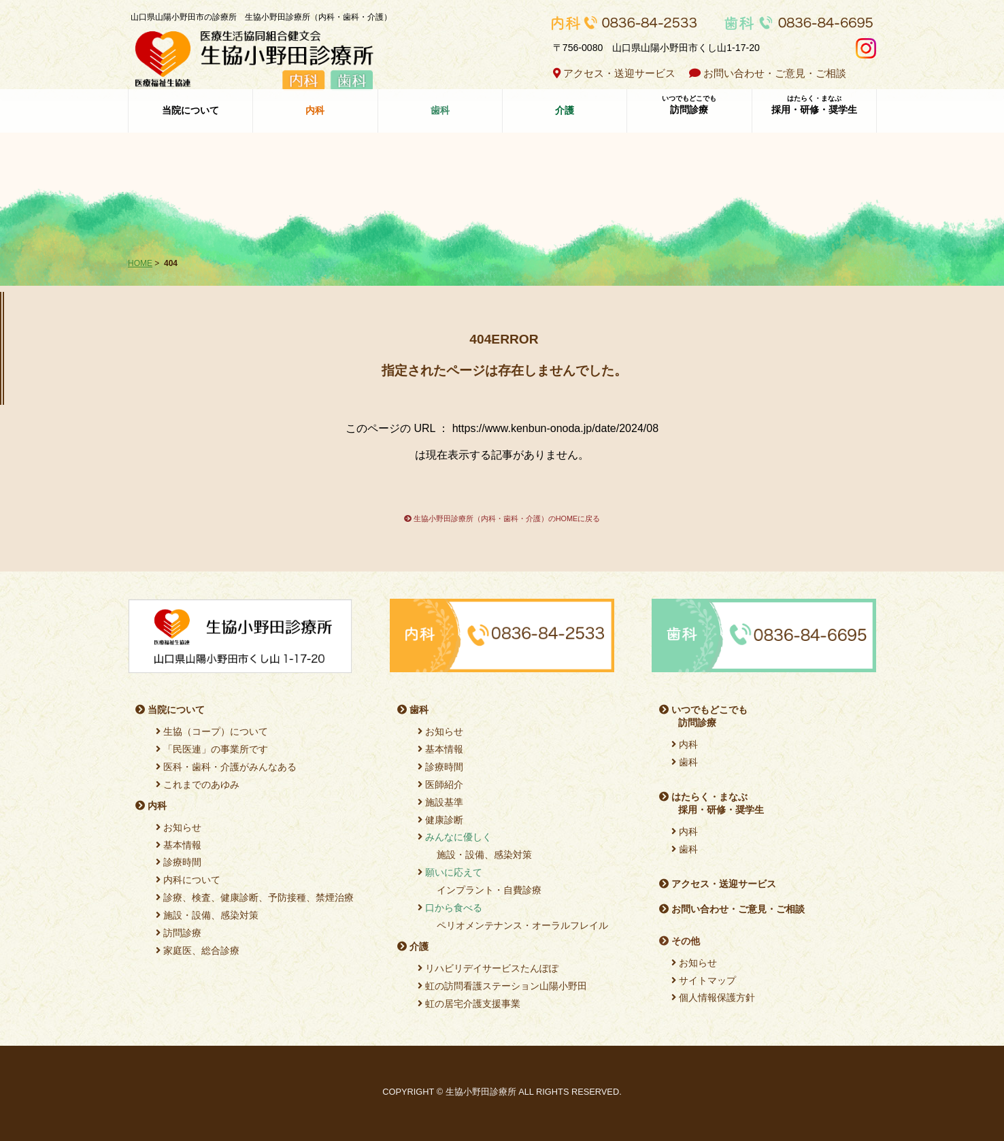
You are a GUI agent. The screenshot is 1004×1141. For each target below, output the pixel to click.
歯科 (413, 709)
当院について (190, 109)
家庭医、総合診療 (197, 950)
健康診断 (440, 819)
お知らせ (178, 827)
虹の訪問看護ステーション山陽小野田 (502, 985)
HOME (140, 263)
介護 (413, 946)
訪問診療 (689, 103)
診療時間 (178, 862)
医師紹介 (440, 784)
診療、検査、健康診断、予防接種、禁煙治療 (255, 897)
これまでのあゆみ (197, 784)
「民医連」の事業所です (212, 749)
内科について (188, 879)
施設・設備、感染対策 (207, 915)
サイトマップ (703, 980)
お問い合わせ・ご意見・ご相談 (767, 73)
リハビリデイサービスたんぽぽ (488, 968)
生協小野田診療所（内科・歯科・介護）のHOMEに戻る (502, 518)
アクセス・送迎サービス (614, 73)
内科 (151, 805)
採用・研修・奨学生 (814, 103)
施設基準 (440, 802)
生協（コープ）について (212, 731)
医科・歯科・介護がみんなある (226, 766)
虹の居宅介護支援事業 (469, 1003)
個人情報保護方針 (713, 997)
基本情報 (178, 845)
